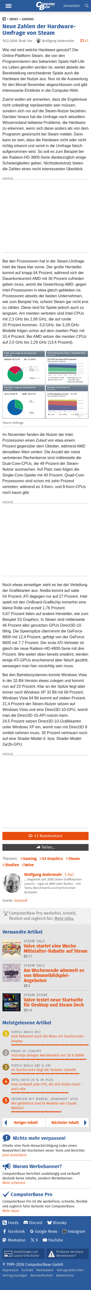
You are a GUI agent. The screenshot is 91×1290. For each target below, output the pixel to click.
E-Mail (69, 874)
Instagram (76, 1231)
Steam (74, 858)
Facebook (16, 1231)
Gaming (28, 19)
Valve (29, 865)
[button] (87, 5)
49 (28, 1010)
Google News (46, 1231)
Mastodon (16, 1240)
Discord (35, 1223)
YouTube (55, 1240)
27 (28, 956)
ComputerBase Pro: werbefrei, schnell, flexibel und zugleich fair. (39, 916)
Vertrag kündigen (14, 1275)
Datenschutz (65, 1275)
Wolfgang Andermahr (43, 874)
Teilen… (48, 847)
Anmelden (71, 5)
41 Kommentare (45, 836)
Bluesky (59, 1223)
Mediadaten (45, 1270)
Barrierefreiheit (42, 1275)
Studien (12, 865)
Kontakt (27, 1270)
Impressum (10, 1270)
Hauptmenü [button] (8, 6)
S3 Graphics (52, 858)
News (13, 19)
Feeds (13, 1223)
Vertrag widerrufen (70, 1270)
